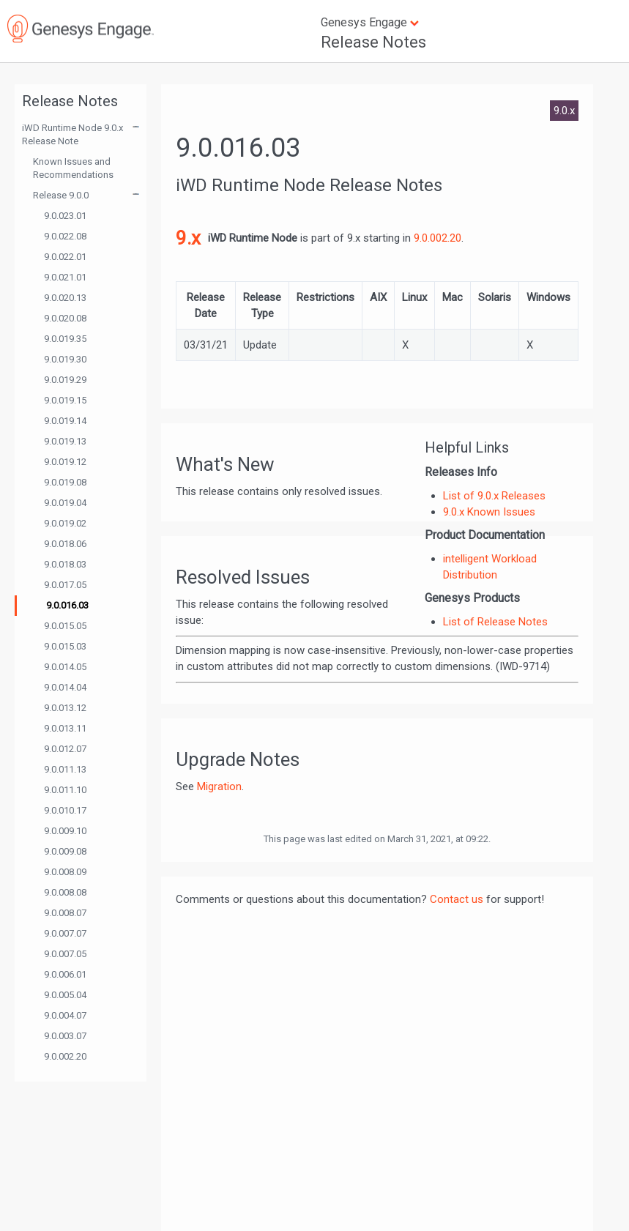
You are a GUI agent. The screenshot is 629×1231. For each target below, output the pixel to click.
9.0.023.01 (65, 215)
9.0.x (564, 110)
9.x (188, 238)
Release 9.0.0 (61, 195)
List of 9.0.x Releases (494, 495)
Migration (219, 786)
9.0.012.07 (65, 748)
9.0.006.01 (65, 974)
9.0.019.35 (65, 338)
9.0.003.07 (65, 1035)
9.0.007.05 (65, 953)
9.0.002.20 (65, 1056)
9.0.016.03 (67, 605)
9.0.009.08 (65, 851)
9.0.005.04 (65, 994)
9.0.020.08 (65, 318)
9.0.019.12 (65, 461)
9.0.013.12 (65, 707)
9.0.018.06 (65, 543)
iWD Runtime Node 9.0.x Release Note (72, 134)
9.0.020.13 (65, 297)
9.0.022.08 (65, 236)
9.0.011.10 (65, 789)
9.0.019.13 (65, 441)
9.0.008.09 (65, 871)
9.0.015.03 (65, 646)
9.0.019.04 (65, 502)
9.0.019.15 (65, 400)
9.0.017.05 (65, 584)
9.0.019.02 (65, 523)
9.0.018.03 (65, 564)
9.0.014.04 (65, 687)
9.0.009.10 (65, 830)
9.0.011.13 (65, 769)
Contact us (456, 899)
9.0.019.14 (65, 420)
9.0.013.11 (65, 728)
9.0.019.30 (65, 359)
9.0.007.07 (65, 933)
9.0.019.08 (65, 482)
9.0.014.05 (65, 666)
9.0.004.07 (65, 1015)
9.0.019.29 (65, 379)
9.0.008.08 (65, 892)
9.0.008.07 (65, 912)
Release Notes (373, 42)
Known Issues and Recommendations (73, 168)
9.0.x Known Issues (489, 511)
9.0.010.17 (65, 810)
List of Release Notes (495, 621)
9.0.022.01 (65, 256)
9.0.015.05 (65, 625)
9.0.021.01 (65, 277)
